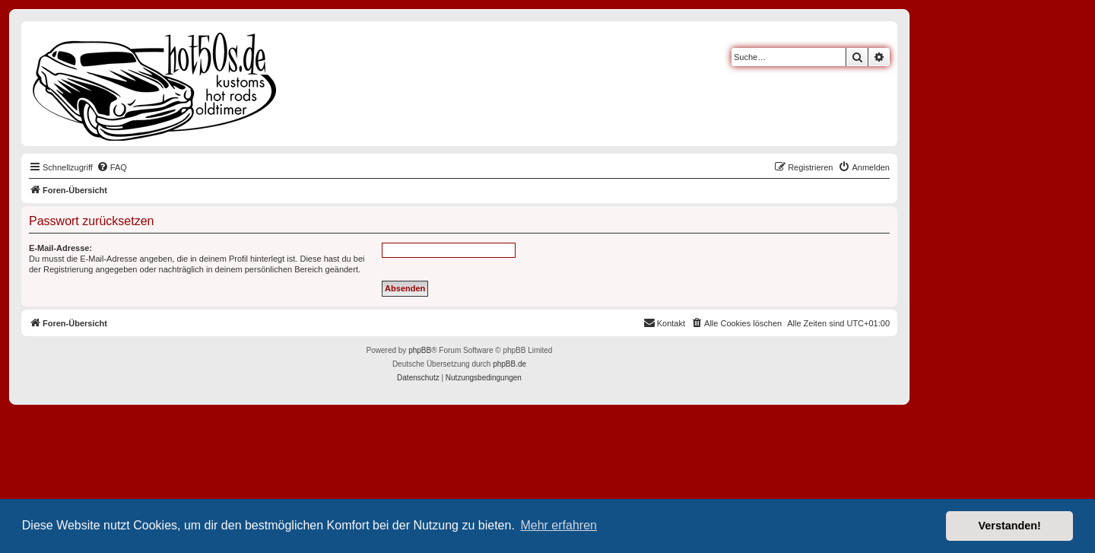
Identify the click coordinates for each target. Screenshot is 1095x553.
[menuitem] (112, 167)
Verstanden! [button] (1010, 526)
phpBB (419, 350)
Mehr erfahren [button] (558, 525)
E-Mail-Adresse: (60, 248)
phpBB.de (509, 364)
